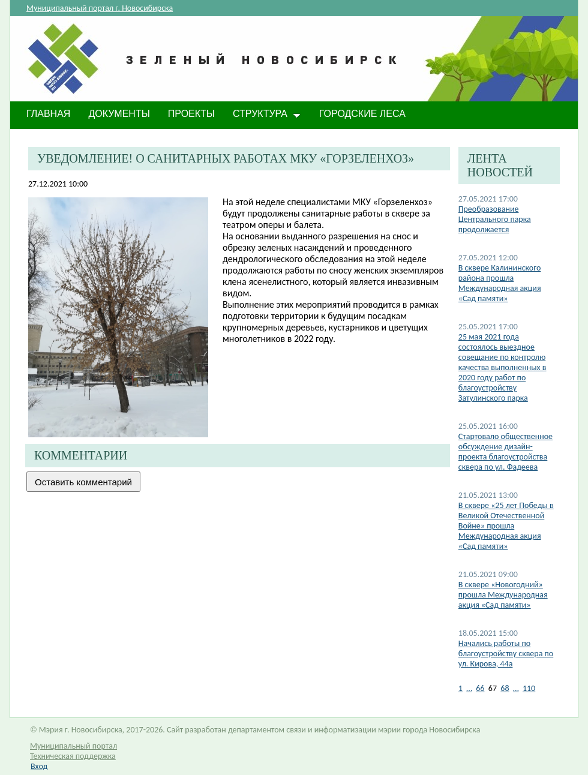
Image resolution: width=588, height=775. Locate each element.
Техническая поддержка (73, 756)
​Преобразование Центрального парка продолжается (494, 219)
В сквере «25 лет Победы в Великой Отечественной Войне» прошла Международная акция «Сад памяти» (506, 525)
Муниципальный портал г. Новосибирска (99, 8)
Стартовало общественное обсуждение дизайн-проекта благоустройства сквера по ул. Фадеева (505, 451)
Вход (39, 766)
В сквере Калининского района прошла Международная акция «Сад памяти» (499, 283)
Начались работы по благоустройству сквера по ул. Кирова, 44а (505, 653)
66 (480, 688)
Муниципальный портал (73, 746)
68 (504, 688)
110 (529, 688)
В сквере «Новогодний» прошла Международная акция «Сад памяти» (503, 594)
